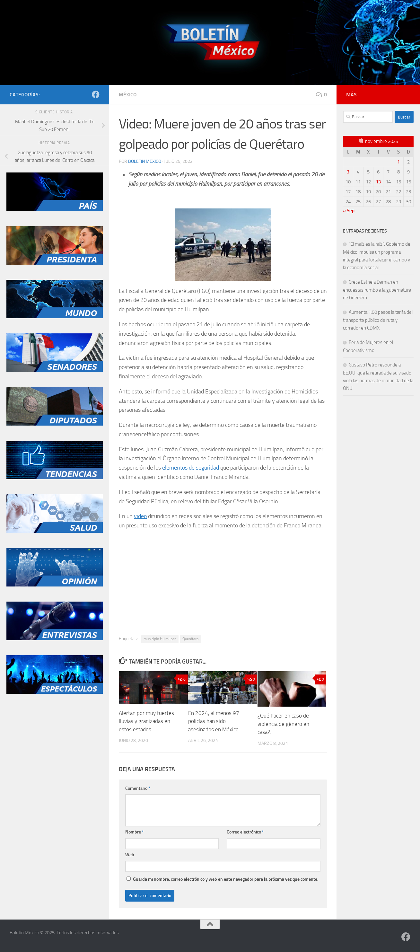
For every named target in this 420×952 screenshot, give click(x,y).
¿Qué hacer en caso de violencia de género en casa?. (283, 723)
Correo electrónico (245, 832)
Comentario (137, 788)
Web (129, 855)
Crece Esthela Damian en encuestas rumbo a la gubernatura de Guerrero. (377, 290)
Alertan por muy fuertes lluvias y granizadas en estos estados (146, 721)
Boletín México (144, 161)
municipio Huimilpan (160, 639)
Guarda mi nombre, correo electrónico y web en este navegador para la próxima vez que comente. (225, 879)
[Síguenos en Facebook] (96, 94)
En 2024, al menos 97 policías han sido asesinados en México (213, 721)
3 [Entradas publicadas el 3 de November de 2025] (348, 172)
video (140, 516)
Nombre (134, 832)
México (128, 95)
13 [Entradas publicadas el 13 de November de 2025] (378, 182)
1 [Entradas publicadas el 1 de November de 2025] (398, 162)
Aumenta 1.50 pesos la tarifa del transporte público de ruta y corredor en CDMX (378, 320)
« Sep (348, 211)
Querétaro (190, 639)
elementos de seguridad (190, 467)
